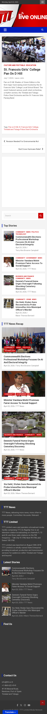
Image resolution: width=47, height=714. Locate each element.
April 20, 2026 (21, 247)
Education (31, 65)
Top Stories (10, 225)
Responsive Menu (42, 2)
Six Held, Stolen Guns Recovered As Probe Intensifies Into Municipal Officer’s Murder (28, 306)
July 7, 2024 (8, 78)
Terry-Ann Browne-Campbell (27, 250)
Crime (28, 299)
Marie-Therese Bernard (25, 316)
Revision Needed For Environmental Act (22, 141)
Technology (21, 234)
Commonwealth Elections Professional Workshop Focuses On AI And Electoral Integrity (28, 241)
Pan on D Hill (13, 127)
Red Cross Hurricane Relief (30, 149)
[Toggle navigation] (5, 30)
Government (31, 258)
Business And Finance (25, 276)
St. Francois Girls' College (28, 127)
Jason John (19, 78)
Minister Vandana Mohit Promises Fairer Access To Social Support (29, 263)
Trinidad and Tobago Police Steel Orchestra (21, 129)
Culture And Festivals (14, 65)
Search (40, 216)
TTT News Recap (13, 323)
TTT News (32, 269)
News (28, 232)
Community (20, 232)
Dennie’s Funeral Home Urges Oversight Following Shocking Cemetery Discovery (29, 285)
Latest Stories (12, 562)
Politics (35, 232)
